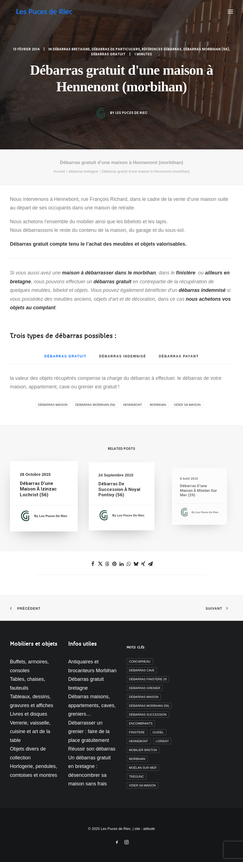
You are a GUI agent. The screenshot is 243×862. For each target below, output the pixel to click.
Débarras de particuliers (116, 49)
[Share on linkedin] (121, 563)
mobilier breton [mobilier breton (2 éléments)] (143, 750)
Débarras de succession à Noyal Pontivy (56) (120, 491)
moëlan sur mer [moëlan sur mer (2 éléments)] (143, 767)
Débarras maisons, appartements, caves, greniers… (92, 705)
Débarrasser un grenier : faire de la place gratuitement (89, 731)
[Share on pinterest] (114, 563)
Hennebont (132, 404)
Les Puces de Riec (131, 112)
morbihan (158, 404)
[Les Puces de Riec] (46, 11)
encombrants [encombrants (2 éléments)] (141, 723)
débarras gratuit (108, 54)
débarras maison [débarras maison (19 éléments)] (144, 697)
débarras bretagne (71, 49)
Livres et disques (28, 714)
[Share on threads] (107, 563)
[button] (230, 11)
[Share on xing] (143, 563)
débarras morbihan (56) (206, 49)
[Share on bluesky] (136, 563)
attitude (149, 829)
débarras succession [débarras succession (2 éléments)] (148, 714)
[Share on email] (150, 563)
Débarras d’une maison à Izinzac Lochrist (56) (39, 489)
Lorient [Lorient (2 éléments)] (162, 741)
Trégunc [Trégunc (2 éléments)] (136, 776)
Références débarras (161, 49)
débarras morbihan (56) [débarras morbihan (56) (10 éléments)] (149, 705)
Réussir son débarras (91, 749)
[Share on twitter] (100, 563)
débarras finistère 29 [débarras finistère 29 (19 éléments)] (148, 679)
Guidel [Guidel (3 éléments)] (158, 732)
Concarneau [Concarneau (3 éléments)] (140, 661)
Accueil (59, 171)
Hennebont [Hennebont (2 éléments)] (138, 741)
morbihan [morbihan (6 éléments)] (137, 758)
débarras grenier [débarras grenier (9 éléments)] (145, 688)
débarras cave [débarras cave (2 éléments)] (142, 670)
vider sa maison (187, 404)
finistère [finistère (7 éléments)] (137, 732)
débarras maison (53, 404)
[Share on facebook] (93, 563)
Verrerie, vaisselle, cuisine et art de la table (30, 731)
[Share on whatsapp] (128, 563)
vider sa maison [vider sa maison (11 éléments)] (142, 785)
